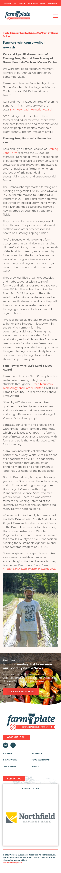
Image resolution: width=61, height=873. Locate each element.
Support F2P (10, 3)
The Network (10, 760)
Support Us (14, 778)
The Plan (7, 753)
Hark (20, 863)
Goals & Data (9, 766)
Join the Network (36, 3)
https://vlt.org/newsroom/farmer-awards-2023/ (29, 568)
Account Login (16, 737)
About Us (52, 3)
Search (35, 766)
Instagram (5, 745)
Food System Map (41, 760)
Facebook (13, 745)
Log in (22, 3)
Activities (37, 753)
